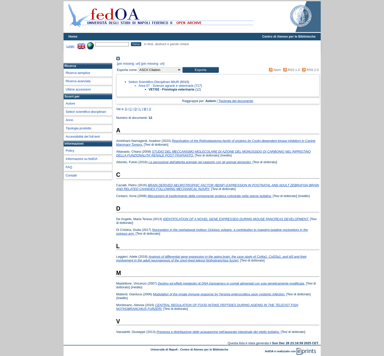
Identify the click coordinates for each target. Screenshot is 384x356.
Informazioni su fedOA (82, 159)
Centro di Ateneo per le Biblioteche (289, 36)
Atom (274, 70)
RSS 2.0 (310, 70)
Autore (70, 103)
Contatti (71, 175)
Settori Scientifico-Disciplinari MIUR (154, 82)
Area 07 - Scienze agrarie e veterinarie (166, 85)
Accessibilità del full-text (83, 136)
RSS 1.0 (291, 70)
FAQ (69, 167)
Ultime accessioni (78, 89)
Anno (69, 120)
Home (73, 36)
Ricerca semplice (78, 73)
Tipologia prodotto (78, 128)
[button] (200, 70)
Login (70, 46)
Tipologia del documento (235, 101)
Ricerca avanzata (78, 81)
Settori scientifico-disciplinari (86, 112)
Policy (70, 150)
